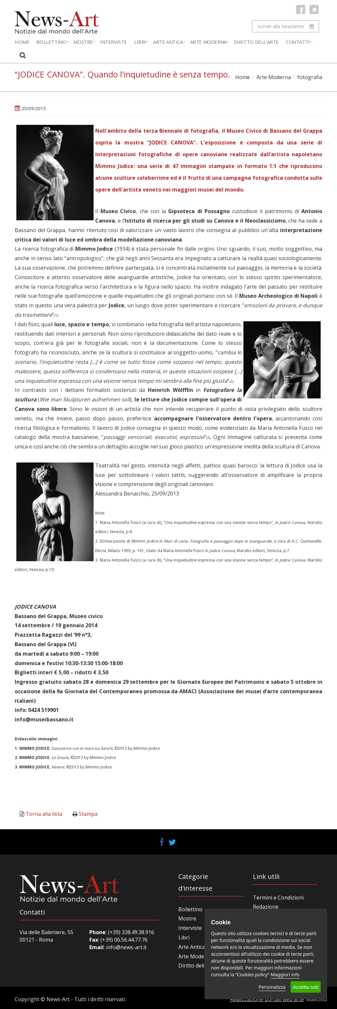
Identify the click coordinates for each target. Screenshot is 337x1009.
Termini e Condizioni (278, 897)
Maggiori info (285, 974)
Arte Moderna (208, 42)
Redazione (265, 906)
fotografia (309, 77)
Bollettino (51, 42)
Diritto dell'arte (197, 965)
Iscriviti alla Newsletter (285, 26)
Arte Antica (168, 42)
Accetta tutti (305, 987)
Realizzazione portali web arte (267, 999)
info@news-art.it (126, 947)
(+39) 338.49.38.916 (130, 932)
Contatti (298, 42)
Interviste (113, 42)
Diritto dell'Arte (256, 42)
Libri (140, 42)
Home (22, 42)
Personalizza (272, 987)
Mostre (83, 42)
